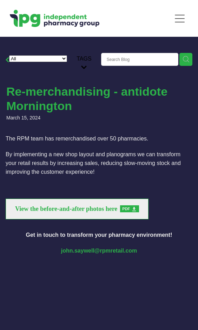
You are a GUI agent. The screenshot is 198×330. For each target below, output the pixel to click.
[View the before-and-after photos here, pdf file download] (77, 209)
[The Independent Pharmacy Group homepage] (90, 18)
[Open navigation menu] (179, 18)
